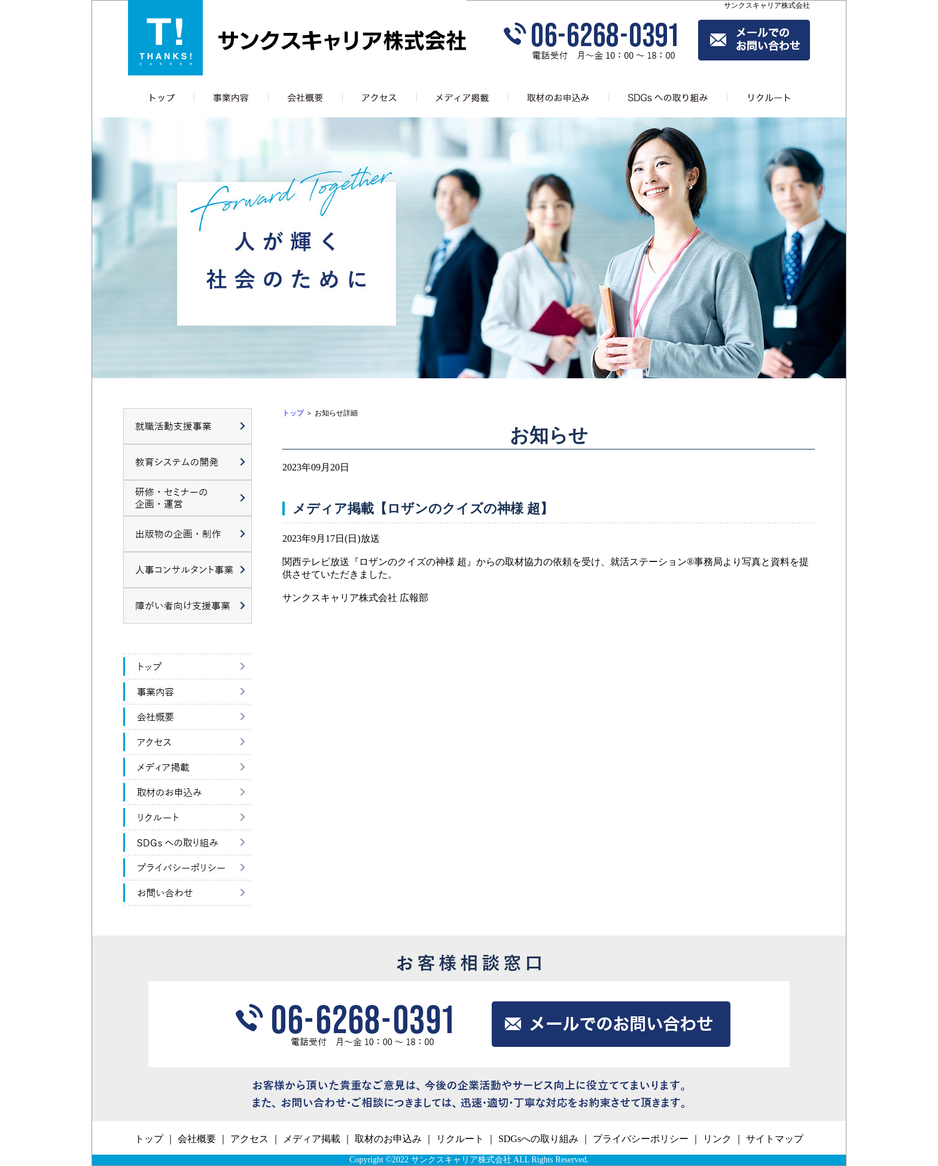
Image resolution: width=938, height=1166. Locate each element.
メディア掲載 (311, 1139)
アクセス (249, 1139)
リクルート (460, 1139)
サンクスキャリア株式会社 (461, 1159)
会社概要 (197, 1139)
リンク (717, 1139)
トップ (293, 413)
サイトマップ (774, 1139)
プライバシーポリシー (641, 1139)
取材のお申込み (388, 1139)
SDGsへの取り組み (538, 1139)
